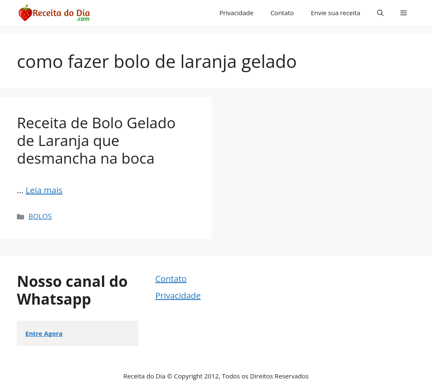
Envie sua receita (335, 12)
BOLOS (40, 216)
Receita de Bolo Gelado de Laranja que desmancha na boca (96, 140)
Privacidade (236, 12)
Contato (282, 12)
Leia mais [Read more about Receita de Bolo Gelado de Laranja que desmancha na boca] (44, 190)
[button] (380, 12)
